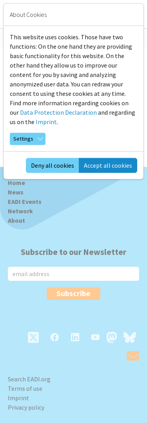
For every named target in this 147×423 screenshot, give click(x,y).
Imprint (46, 122)
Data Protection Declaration (58, 112)
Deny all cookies (52, 165)
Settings (23, 138)
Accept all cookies (108, 165)
